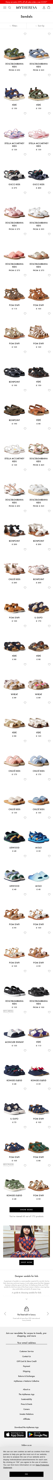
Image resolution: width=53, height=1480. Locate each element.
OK (26, 1474)
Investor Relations (26, 1414)
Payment (26, 1366)
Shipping (26, 1371)
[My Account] (44, 7)
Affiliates (26, 1419)
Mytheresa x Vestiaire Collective (26, 1381)
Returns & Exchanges (26, 1376)
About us (26, 1389)
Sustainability (26, 1399)
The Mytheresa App (26, 1394)
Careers (26, 1409)
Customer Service (27, 1351)
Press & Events (26, 1404)
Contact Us (26, 1356)
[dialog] (26, 1463)
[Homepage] (26, 7)
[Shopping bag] (48, 7)
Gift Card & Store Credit (26, 1361)
